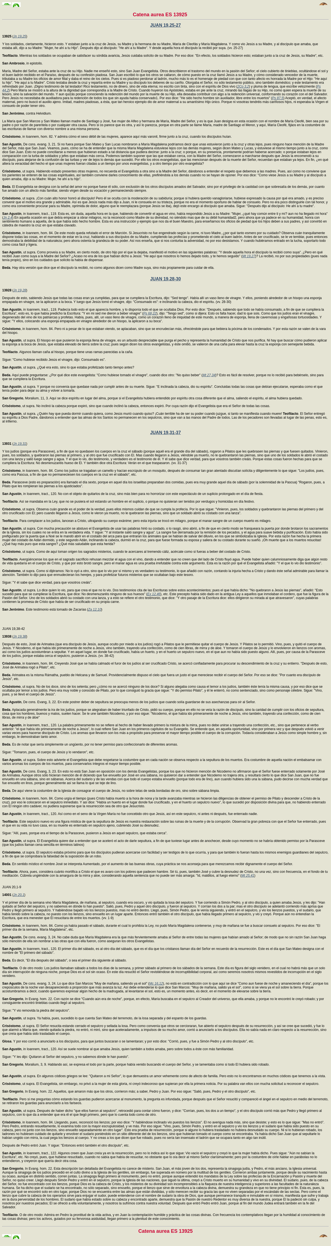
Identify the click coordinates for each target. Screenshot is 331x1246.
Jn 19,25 (20, 36)
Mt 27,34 (208, 375)
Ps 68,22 (149, 313)
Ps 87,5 (277, 98)
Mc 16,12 (156, 983)
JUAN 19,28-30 (165, 279)
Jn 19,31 (20, 444)
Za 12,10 (94, 609)
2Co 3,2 (243, 86)
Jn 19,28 (20, 290)
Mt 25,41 (247, 875)
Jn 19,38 (20, 636)
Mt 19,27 (248, 256)
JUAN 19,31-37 (165, 432)
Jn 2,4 (7, 218)
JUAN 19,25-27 (165, 25)
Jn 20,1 (19, 895)
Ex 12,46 (153, 594)
